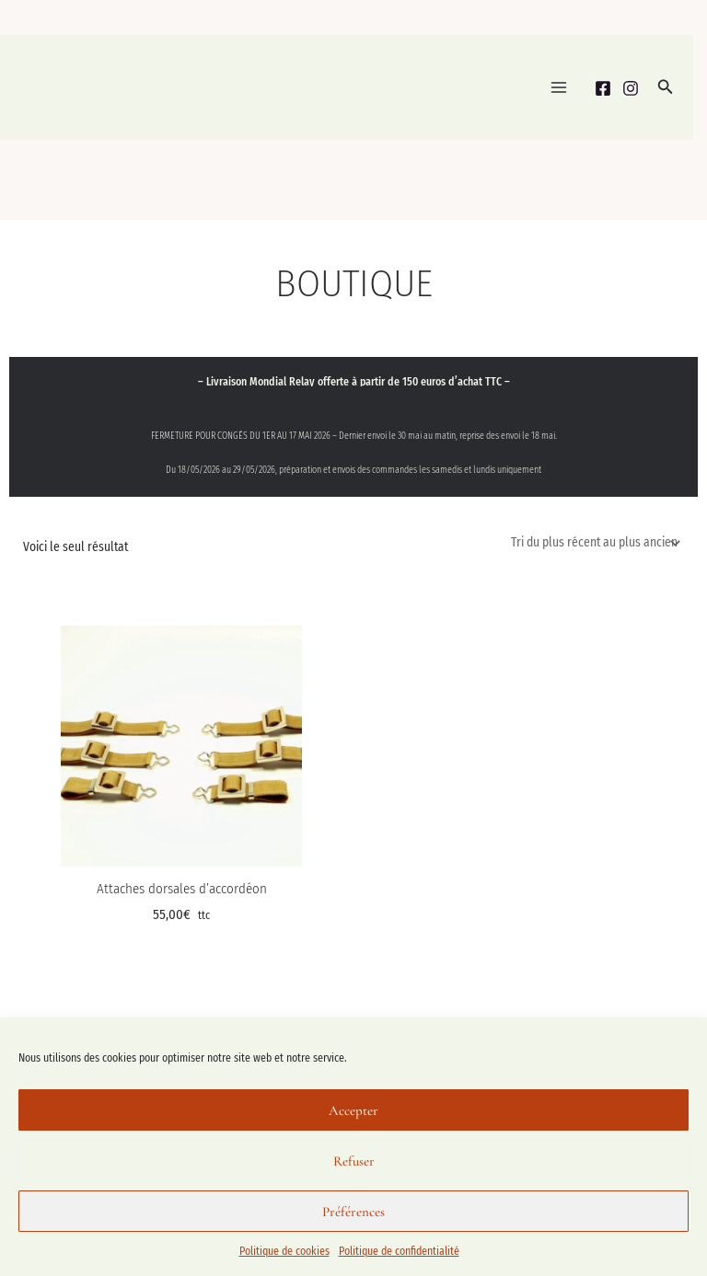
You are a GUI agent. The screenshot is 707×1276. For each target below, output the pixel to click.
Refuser (354, 1161)
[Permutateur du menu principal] (558, 88)
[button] (665, 87)
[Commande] (594, 543)
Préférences (353, 1211)
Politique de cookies (284, 1251)
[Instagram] (630, 88)
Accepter (353, 1110)
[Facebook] (603, 88)
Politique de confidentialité (399, 1251)
